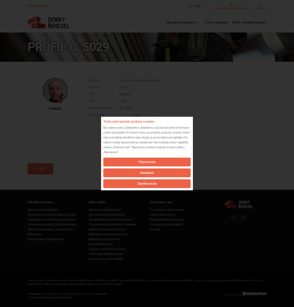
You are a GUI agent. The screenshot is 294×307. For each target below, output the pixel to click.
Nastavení (147, 172)
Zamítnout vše (147, 183)
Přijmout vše (147, 162)
